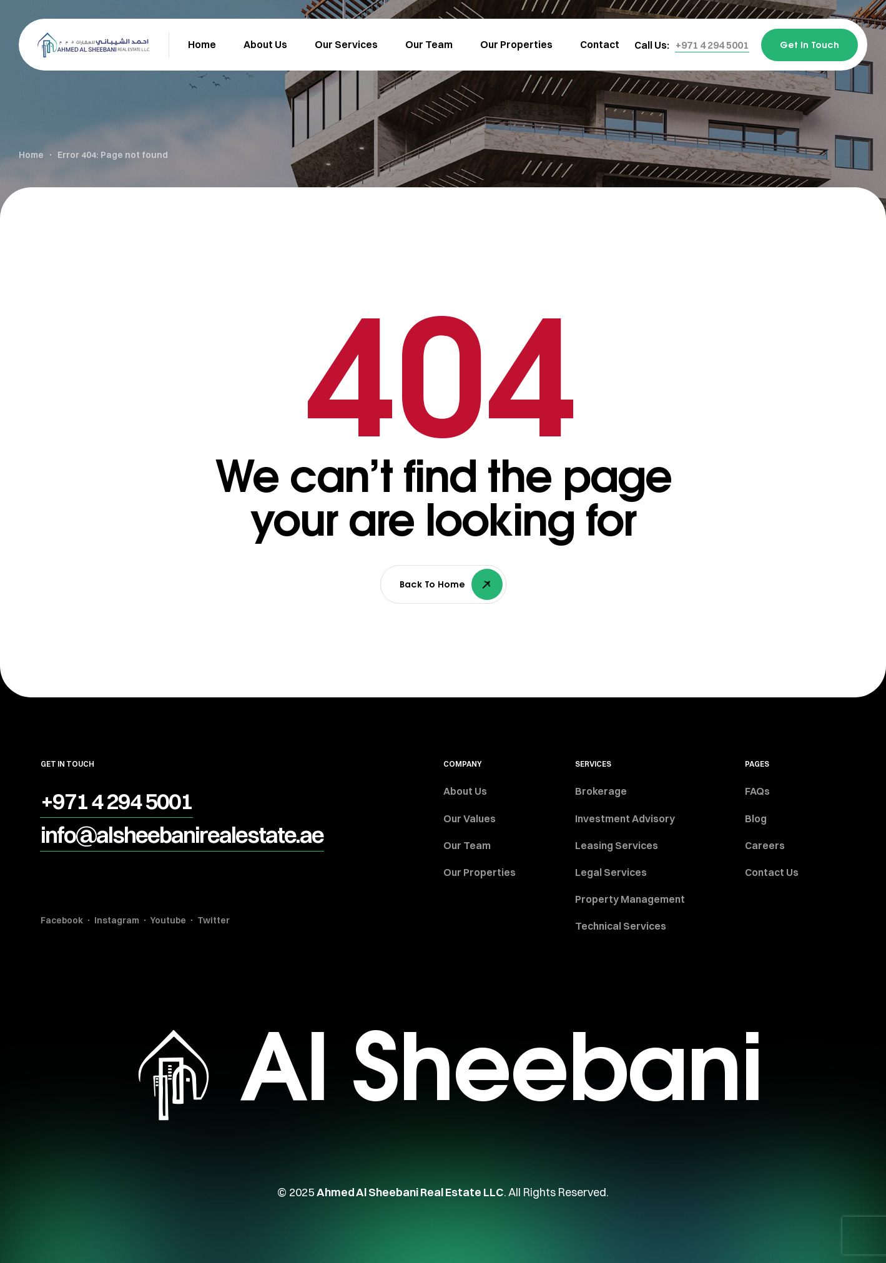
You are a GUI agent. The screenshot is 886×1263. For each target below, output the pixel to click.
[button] (712, 44)
